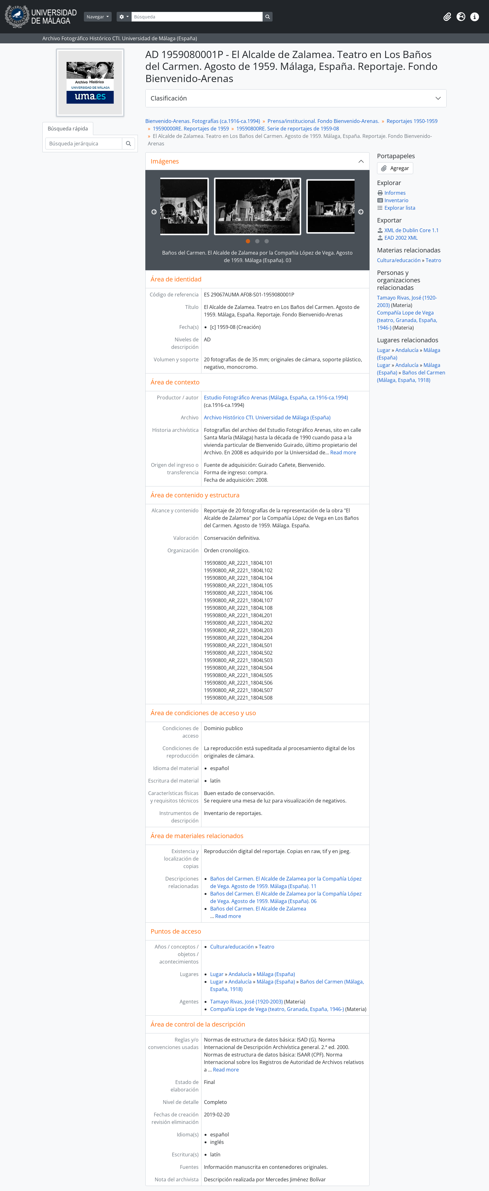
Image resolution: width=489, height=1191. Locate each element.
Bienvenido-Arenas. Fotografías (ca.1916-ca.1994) (202, 121)
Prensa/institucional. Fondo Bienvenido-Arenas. (323, 121)
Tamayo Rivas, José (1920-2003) (246, 1001)
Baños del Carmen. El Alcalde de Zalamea (258, 908)
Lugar (217, 974)
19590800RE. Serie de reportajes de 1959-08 (287, 128)
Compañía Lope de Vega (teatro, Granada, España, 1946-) (277, 1009)
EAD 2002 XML (397, 237)
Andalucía (240, 974)
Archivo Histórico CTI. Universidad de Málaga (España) (267, 417)
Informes (391, 192)
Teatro (266, 946)
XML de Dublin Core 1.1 (408, 230)
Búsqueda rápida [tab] (68, 128)
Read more (343, 452)
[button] (447, 17)
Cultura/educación (232, 946)
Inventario (393, 200)
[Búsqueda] (197, 17)
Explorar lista (396, 207)
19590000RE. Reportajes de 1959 (191, 128)
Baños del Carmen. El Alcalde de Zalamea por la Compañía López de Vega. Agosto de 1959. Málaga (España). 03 (257, 256)
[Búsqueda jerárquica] (83, 143)
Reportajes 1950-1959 (412, 121)
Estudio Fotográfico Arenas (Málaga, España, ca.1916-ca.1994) (276, 397)
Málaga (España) (276, 974)
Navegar (96, 17)
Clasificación (169, 98)
